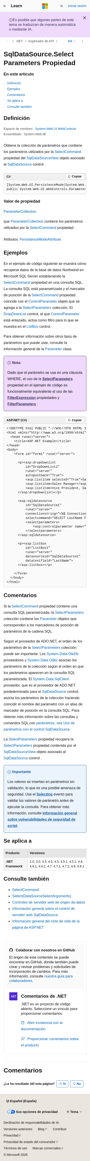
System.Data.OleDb (62, 654)
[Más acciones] (82, 41)
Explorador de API (41, 41)
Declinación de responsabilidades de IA (31, 1122)
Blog (41, 1129)
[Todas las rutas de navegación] (8, 41)
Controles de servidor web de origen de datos (48, 902)
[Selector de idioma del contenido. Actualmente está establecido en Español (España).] (21, 1101)
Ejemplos (13, 89)
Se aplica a (15, 100)
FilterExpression (21, 398)
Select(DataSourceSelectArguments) (41, 896)
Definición (14, 83)
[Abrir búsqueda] (61, 6)
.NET (19, 41)
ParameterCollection (20, 211)
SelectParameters (37, 308)
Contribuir (60, 1129)
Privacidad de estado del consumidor (29, 1142)
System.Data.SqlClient (51, 679)
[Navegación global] (4, 6)
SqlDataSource (19, 164)
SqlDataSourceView (42, 158)
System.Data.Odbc (43, 660)
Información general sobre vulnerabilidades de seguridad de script (42, 819)
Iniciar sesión (77, 6)
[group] (45, 187)
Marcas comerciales (46, 1148)
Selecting (45, 794)
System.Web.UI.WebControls (55, 129)
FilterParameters (21, 404)
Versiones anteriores (18, 1129)
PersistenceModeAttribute (40, 239)
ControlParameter (42, 301)
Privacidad (11, 1135)
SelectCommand (68, 152)
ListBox (32, 326)
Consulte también (19, 107)
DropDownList (15, 314)
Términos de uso (15, 1148)
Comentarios (16, 95)
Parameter (53, 349)
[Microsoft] (45, 6)
